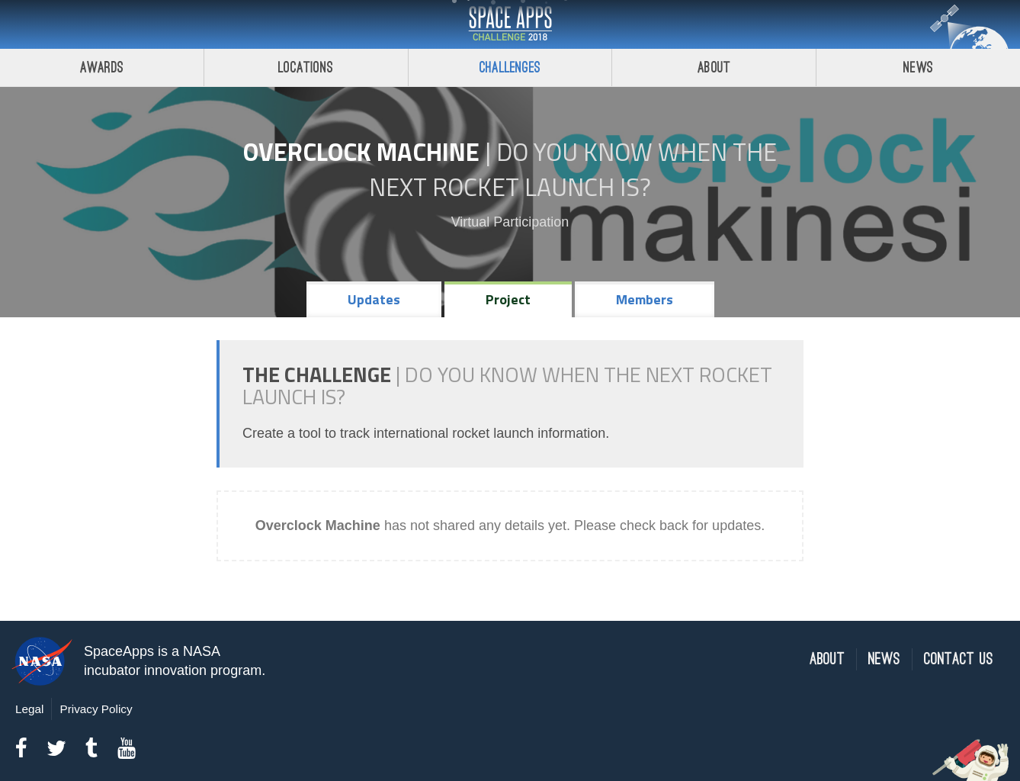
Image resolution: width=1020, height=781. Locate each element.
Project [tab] (508, 299)
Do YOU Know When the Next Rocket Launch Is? (573, 169)
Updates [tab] (374, 299)
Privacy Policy (95, 708)
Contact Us (958, 659)
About (714, 67)
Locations (305, 67)
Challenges (510, 67)
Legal (29, 708)
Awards (101, 67)
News (918, 67)
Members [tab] (644, 299)
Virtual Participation (510, 222)
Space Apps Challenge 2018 (510, 24)
